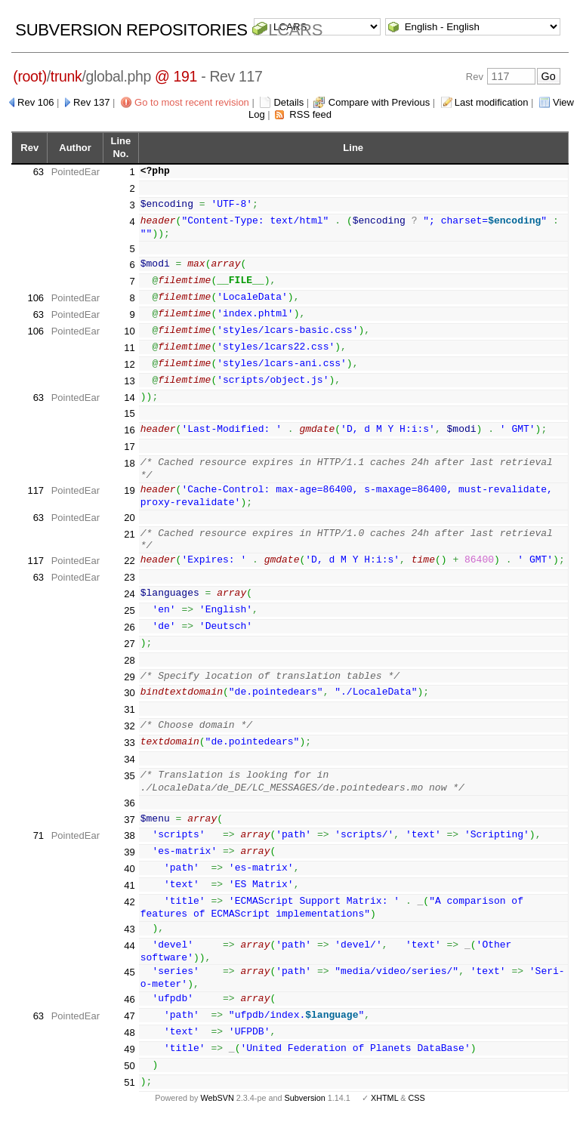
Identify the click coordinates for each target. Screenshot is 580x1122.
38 (129, 835)
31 (129, 709)
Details (288, 102)
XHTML (384, 1097)
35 (129, 775)
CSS (417, 1097)
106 (35, 298)
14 (129, 397)
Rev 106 (35, 102)
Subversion (305, 1097)
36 (129, 803)
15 (129, 413)
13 (129, 381)
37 (129, 819)
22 (129, 560)
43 (129, 929)
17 (129, 446)
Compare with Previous (379, 102)
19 (129, 490)
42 (129, 902)
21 (129, 534)
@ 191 (176, 76)
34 (129, 759)
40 (129, 868)
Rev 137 (91, 102)
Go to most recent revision (191, 102)
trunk (66, 76)
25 (129, 610)
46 (129, 999)
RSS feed (310, 114)
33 (129, 742)
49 (129, 1049)
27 (129, 643)
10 (129, 331)
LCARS (295, 29)
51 (129, 1082)
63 (38, 171)
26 (129, 627)
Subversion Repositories (131, 29)
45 (129, 972)
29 (129, 677)
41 (129, 885)
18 (129, 463)
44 (129, 945)
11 (129, 347)
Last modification (492, 102)
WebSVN (216, 1097)
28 (129, 660)
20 (129, 517)
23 (129, 577)
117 (35, 490)
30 (129, 692)
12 (129, 364)
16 (129, 430)
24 (129, 594)
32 (129, 726)
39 (129, 852)
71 (38, 835)
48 (129, 1032)
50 (129, 1065)
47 (129, 1016)
